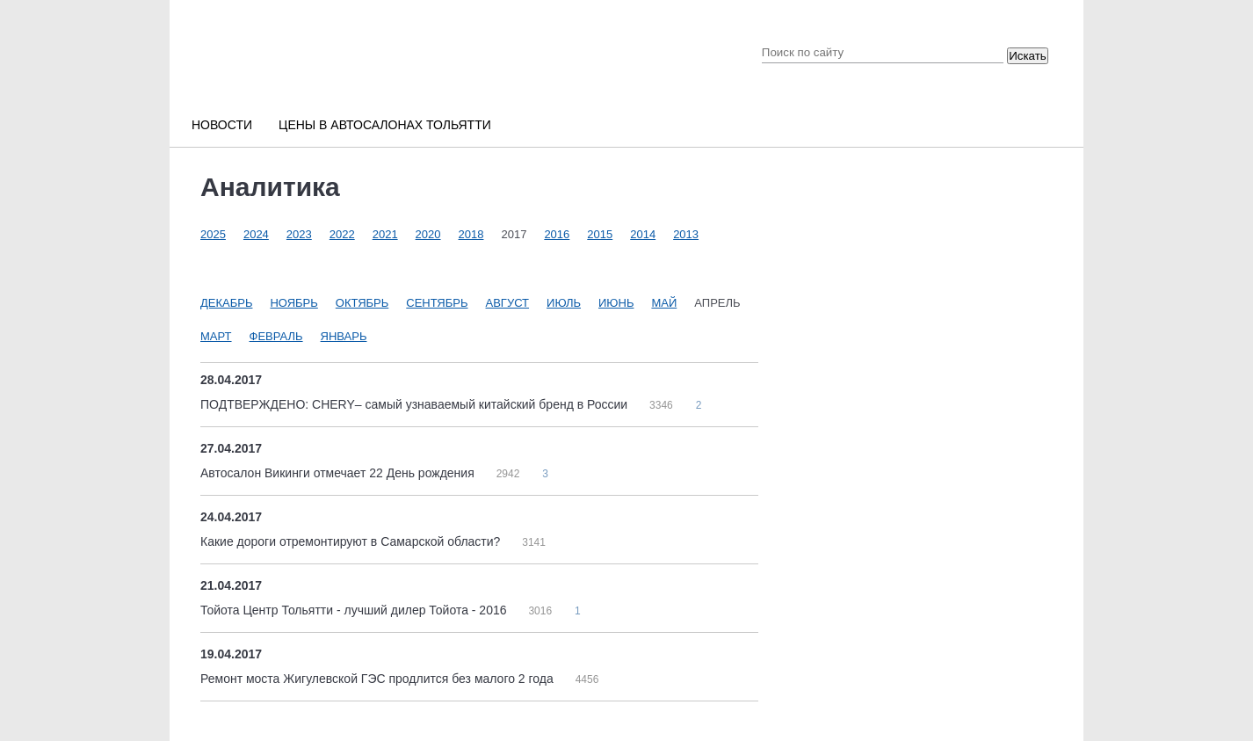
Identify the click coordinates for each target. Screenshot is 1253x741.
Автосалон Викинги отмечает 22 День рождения (339, 473)
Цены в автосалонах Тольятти (385, 125)
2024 (256, 234)
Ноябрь (293, 302)
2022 (342, 234)
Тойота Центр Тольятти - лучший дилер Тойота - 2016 (355, 610)
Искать (1028, 55)
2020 (428, 234)
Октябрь (362, 302)
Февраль (276, 336)
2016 (556, 234)
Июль (564, 302)
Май (664, 302)
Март (216, 336)
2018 (471, 234)
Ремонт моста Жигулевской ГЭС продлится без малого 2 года (378, 679)
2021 (385, 234)
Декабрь (226, 302)
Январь (344, 336)
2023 (299, 234)
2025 (213, 234)
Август (508, 302)
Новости (222, 125)
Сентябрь (436, 302)
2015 (599, 234)
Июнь (616, 302)
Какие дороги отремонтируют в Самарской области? (351, 541)
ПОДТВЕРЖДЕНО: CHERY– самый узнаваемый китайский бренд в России (415, 404)
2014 (642, 234)
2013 (686, 234)
